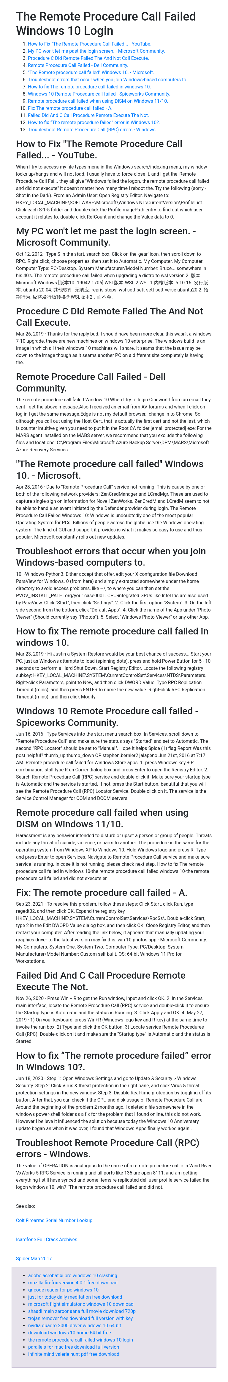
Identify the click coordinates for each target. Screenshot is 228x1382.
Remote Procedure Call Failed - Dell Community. (78, 65)
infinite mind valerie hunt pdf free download (73, 1354)
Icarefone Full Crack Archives (46, 1239)
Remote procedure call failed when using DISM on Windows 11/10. (98, 101)
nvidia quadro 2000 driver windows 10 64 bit (74, 1325)
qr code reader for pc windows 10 (63, 1290)
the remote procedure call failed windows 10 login (80, 1340)
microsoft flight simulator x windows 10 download (81, 1304)
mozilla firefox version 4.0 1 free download (73, 1283)
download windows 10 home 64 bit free (69, 1333)
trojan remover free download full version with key (80, 1318)
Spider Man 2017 (34, 1258)
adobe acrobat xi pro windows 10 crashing (72, 1275)
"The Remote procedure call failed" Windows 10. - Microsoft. (91, 72)
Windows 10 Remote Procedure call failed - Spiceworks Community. (99, 94)
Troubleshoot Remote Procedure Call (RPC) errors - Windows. (92, 129)
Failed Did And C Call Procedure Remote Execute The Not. (88, 115)
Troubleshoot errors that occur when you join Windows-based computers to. (108, 79)
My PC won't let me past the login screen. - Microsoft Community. (96, 51)
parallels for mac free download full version (73, 1347)
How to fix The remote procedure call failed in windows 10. (89, 87)
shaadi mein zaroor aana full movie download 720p (82, 1311)
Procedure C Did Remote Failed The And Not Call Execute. (88, 58)
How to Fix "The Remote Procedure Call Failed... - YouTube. (89, 44)
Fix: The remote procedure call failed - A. (70, 108)
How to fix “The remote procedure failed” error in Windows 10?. (94, 122)
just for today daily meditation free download (75, 1297)
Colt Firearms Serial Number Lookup (54, 1220)
